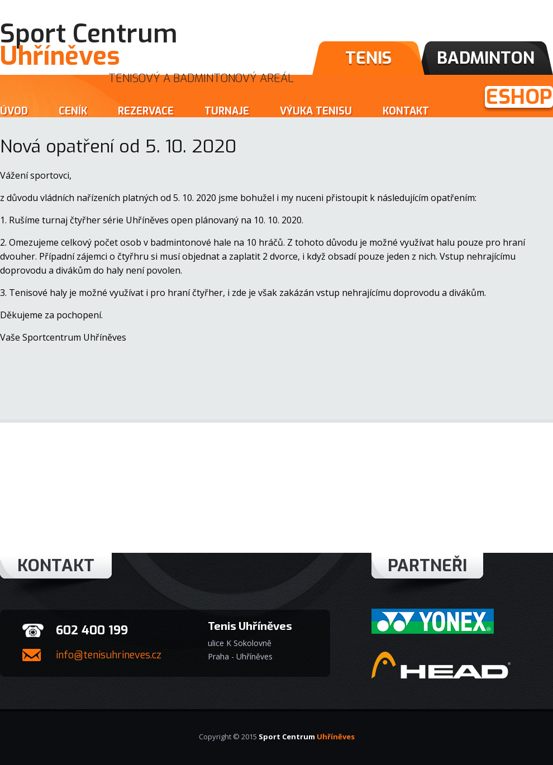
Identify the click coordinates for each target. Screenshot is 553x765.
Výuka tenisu (316, 111)
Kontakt (406, 111)
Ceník (73, 111)
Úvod (14, 111)
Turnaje (226, 111)
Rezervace (146, 111)
